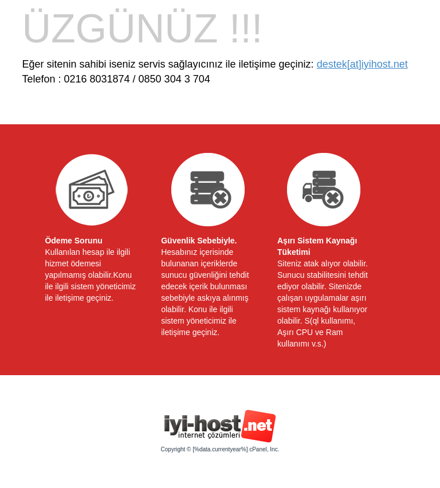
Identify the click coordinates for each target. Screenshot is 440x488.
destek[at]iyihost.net (362, 64)
